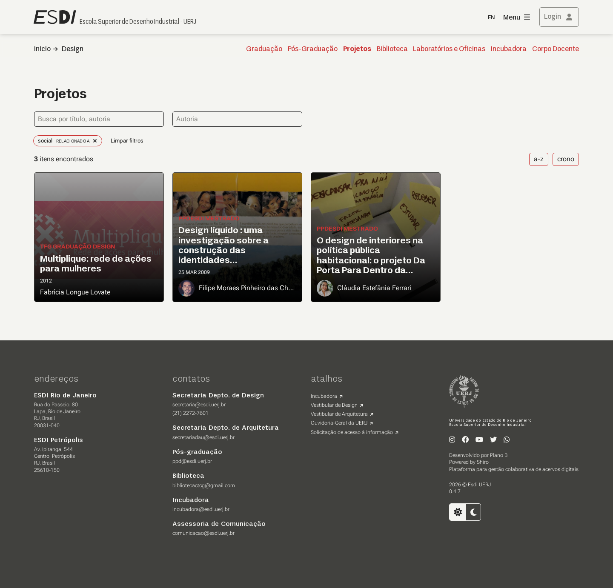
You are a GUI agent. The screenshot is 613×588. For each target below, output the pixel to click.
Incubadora (509, 49)
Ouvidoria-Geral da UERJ (339, 423)
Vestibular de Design (334, 405)
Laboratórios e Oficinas (449, 49)
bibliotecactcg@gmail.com (203, 485)
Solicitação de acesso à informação (352, 432)
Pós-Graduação (313, 49)
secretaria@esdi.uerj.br (199, 405)
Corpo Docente (555, 49)
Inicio (42, 49)
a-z (539, 159)
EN (491, 17)
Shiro (483, 462)
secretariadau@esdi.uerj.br (203, 437)
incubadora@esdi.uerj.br (200, 509)
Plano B (498, 455)
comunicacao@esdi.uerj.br (203, 533)
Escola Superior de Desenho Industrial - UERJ (138, 22)
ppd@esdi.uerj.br (192, 461)
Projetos (357, 49)
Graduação (264, 49)
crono (565, 159)
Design (72, 49)
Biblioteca (392, 49)
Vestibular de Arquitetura (339, 414)
